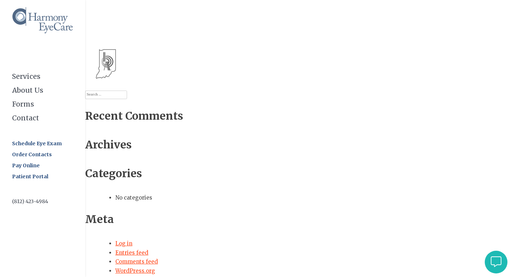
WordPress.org (135, 270)
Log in (123, 243)
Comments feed (136, 261)
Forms (23, 103)
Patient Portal (30, 176)
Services (26, 76)
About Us (27, 90)
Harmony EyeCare (42, 20)
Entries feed (131, 252)
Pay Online (26, 165)
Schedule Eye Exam (37, 143)
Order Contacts (32, 154)
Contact (25, 117)
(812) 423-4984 (30, 201)
